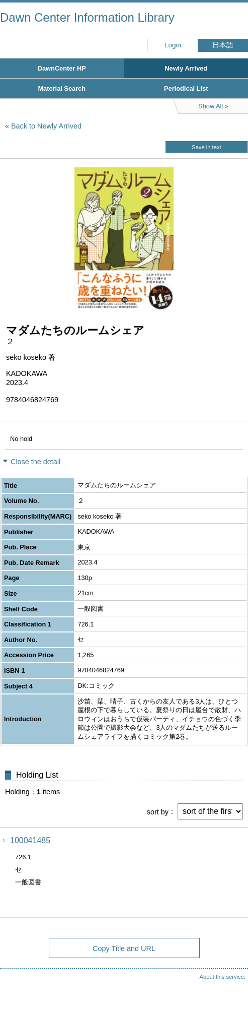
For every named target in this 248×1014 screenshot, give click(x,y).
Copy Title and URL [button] (124, 948)
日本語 (222, 45)
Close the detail (35, 462)
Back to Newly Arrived (46, 126)
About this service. (222, 977)
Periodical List (186, 88)
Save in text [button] (206, 147)
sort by (158, 811)
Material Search (62, 88)
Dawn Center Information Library (87, 17)
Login (172, 45)
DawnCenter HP (62, 68)
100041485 (30, 840)
